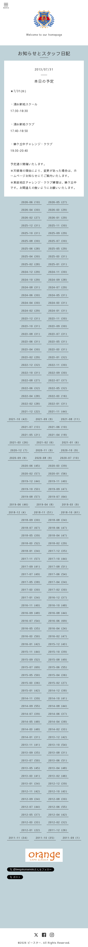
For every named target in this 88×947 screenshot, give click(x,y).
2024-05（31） (58, 295)
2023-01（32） (58, 357)
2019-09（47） (58, 489)
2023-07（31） (58, 334)
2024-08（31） (31, 287)
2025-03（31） (58, 256)
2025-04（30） (31, 256)
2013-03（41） (31, 775)
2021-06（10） (58, 427)
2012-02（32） (58, 822)
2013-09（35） (31, 752)
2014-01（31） (31, 737)
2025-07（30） (58, 241)
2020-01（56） (58, 473)
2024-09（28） (58, 279)
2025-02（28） (31, 264)
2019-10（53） (31, 489)
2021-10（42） (19, 419)
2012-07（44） (31, 806)
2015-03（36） (31, 682)
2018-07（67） (31, 527)
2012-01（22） (31, 830)
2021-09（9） (45, 419)
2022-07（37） (58, 380)
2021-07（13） (31, 427)
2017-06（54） (58, 574)
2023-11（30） (58, 318)
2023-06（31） (31, 341)
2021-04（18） (58, 434)
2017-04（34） (58, 582)
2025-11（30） (58, 225)
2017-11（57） (31, 558)
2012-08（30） (58, 799)
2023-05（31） (58, 341)
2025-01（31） (58, 264)
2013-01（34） (31, 783)
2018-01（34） (31, 550)
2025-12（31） (31, 225)
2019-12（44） (31, 481)
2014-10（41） (58, 698)
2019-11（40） (58, 481)
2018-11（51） (44, 512)
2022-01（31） (58, 403)
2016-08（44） (58, 613)
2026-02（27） (31, 217)
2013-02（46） (58, 775)
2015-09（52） (31, 659)
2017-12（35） (58, 550)
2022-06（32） (31, 388)
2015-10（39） (58, 651)
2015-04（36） (58, 675)
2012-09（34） (31, 799)
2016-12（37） (58, 597)
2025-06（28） (31, 248)
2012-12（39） (58, 783)
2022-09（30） (58, 372)
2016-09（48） (31, 613)
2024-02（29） (31, 310)
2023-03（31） (58, 349)
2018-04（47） (58, 535)
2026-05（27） (58, 202)
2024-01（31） (58, 310)
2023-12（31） (31, 318)
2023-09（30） (58, 326)
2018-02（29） (58, 543)
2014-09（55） (31, 706)
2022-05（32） (58, 388)
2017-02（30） (58, 589)
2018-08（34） (58, 520)
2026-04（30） (31, 209)
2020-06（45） (31, 465)
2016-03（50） (31, 636)
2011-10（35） (46, 837)
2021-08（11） (71, 419)
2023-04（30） (31, 349)
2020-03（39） (58, 465)
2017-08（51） (58, 566)
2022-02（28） (31, 403)
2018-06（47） (58, 527)
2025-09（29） (58, 233)
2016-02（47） (58, 636)
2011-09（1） (72, 837)
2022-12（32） (31, 364)
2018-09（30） (31, 520)
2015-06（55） (58, 667)
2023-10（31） (31, 326)
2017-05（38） (31, 582)
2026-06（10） (31, 202)
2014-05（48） (31, 721)
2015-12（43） (58, 644)
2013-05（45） (31, 768)
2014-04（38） (58, 721)
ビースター (34, 942)
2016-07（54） (31, 620)
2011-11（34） (19, 837)
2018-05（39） (31, 535)
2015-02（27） (58, 682)
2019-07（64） (58, 496)
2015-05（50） (31, 675)
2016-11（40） (31, 605)
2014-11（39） (31, 698)
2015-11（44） (31, 651)
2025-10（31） (31, 233)
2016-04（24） (58, 628)
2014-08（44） (58, 706)
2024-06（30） (31, 295)
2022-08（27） (31, 380)
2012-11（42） (31, 791)
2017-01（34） (31, 597)
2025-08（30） (31, 241)
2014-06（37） (58, 713)
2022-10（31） (31, 372)
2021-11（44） (58, 411)
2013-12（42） (58, 737)
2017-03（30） (31, 589)
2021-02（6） (46, 442)
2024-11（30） (58, 271)
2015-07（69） (31, 667)
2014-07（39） (31, 713)
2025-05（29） (58, 248)
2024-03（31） (58, 302)
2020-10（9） (70, 450)
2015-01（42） (31, 690)
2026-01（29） (58, 217)
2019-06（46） (20, 504)
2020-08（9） (44, 457)
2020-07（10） (70, 457)
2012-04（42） (58, 814)
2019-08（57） (31, 496)
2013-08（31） (58, 752)
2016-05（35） (31, 628)
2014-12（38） (58, 690)
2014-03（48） (31, 729)
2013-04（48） (58, 768)
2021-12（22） (31, 411)
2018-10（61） (71, 512)
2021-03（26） (20, 442)
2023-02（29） (31, 357)
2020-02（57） (31, 473)
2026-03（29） (58, 209)
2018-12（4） (18, 512)
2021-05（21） (31, 434)
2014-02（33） (58, 729)
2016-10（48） (58, 605)
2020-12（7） (19, 450)
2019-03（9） (71, 504)
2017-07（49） (31, 574)
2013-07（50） (31, 760)
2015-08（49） (58, 659)
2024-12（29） (31, 271)
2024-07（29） (58, 287)
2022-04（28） (31, 396)
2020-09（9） (19, 457)
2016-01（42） (31, 644)
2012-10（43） (58, 791)
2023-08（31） (31, 334)
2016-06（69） (58, 620)
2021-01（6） (71, 442)
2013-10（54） (58, 744)
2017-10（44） (58, 558)
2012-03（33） (31, 822)
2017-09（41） (31, 566)
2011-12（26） (58, 830)
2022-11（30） (58, 364)
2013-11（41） (31, 744)
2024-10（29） (31, 279)
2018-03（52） (31, 543)
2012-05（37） (31, 814)
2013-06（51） (58, 760)
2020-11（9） (45, 450)
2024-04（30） (31, 302)
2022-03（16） (58, 396)
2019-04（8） (46, 504)
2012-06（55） (58, 806)
